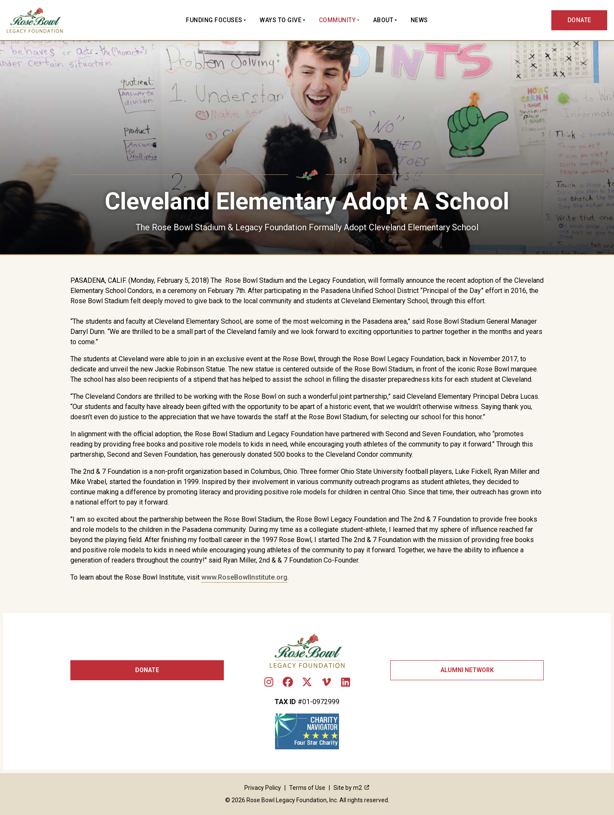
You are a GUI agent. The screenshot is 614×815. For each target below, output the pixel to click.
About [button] (383, 20)
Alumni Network (467, 670)
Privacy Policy (262, 787)
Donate (147, 670)
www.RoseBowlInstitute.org (244, 577)
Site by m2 (351, 787)
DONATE (580, 20)
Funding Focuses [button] (214, 20)
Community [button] (337, 20)
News (419, 20)
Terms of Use (307, 787)
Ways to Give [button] (280, 20)
